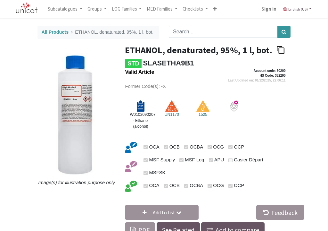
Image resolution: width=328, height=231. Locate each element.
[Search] (284, 32)
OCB (174, 147)
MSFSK (157, 172)
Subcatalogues (63, 9)
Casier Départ (248, 159)
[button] (214, 9)
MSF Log (194, 159)
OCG (218, 147)
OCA (154, 147)
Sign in (268, 9)
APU (219, 159)
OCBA (196, 147)
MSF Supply (162, 159)
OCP (239, 147)
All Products (55, 32)
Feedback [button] (280, 213)
